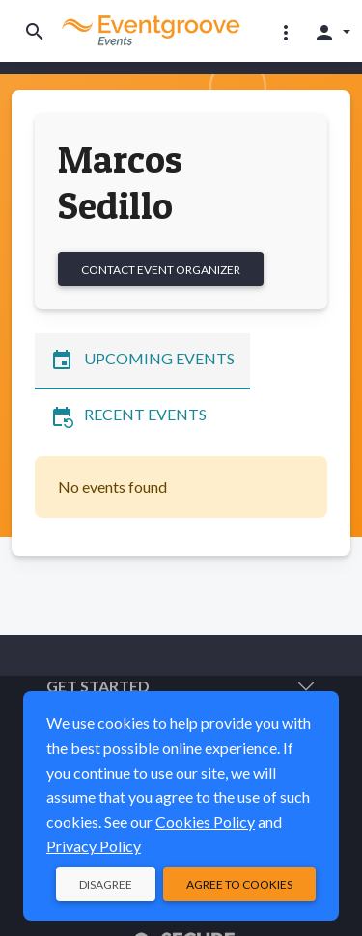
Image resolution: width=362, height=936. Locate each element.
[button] (286, 32)
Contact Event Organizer (160, 269)
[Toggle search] (35, 31)
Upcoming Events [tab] (142, 360)
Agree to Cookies (239, 884)
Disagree (105, 884)
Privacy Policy (93, 846)
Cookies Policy (205, 822)
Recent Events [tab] (128, 416)
